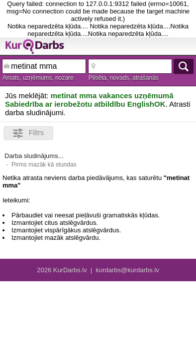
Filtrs (28, 133)
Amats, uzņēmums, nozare (38, 77)
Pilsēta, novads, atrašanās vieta (124, 78)
